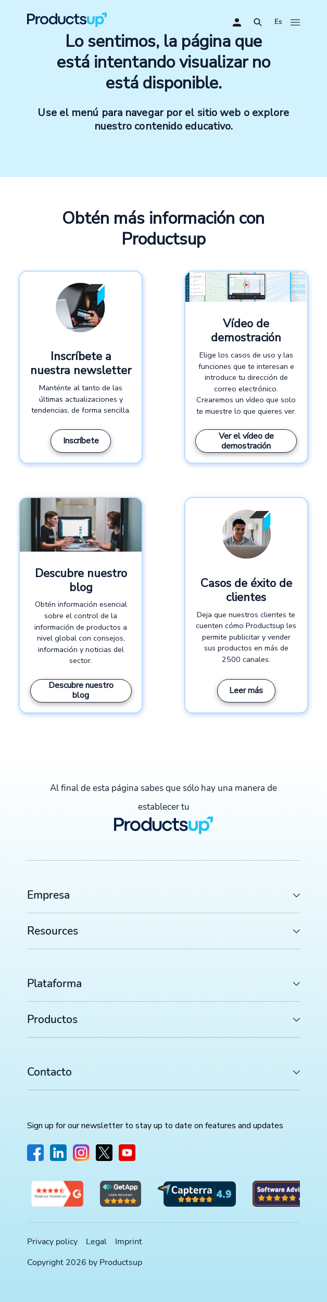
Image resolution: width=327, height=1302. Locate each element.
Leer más (246, 690)
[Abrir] (257, 22)
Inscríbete (81, 440)
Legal (96, 1241)
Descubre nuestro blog (81, 690)
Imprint (128, 1241)
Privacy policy (52, 1241)
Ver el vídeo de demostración (246, 441)
